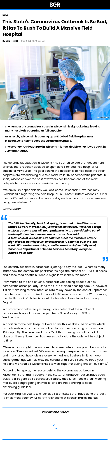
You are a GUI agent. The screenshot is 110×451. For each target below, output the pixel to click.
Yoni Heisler (12, 41)
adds (16, 209)
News (5, 15)
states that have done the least (84, 394)
